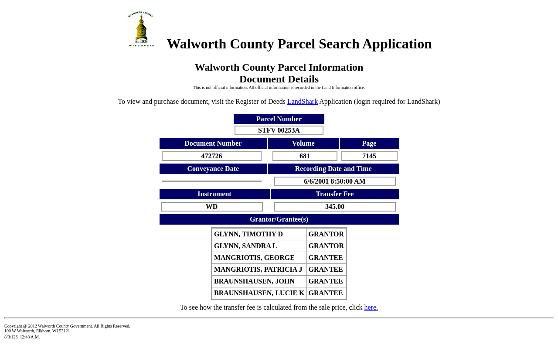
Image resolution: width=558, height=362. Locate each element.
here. (371, 307)
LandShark (302, 101)
